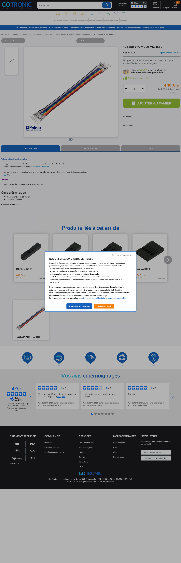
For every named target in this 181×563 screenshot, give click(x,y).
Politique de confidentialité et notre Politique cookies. (105, 298)
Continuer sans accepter (122, 255)
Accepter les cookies (79, 306)
